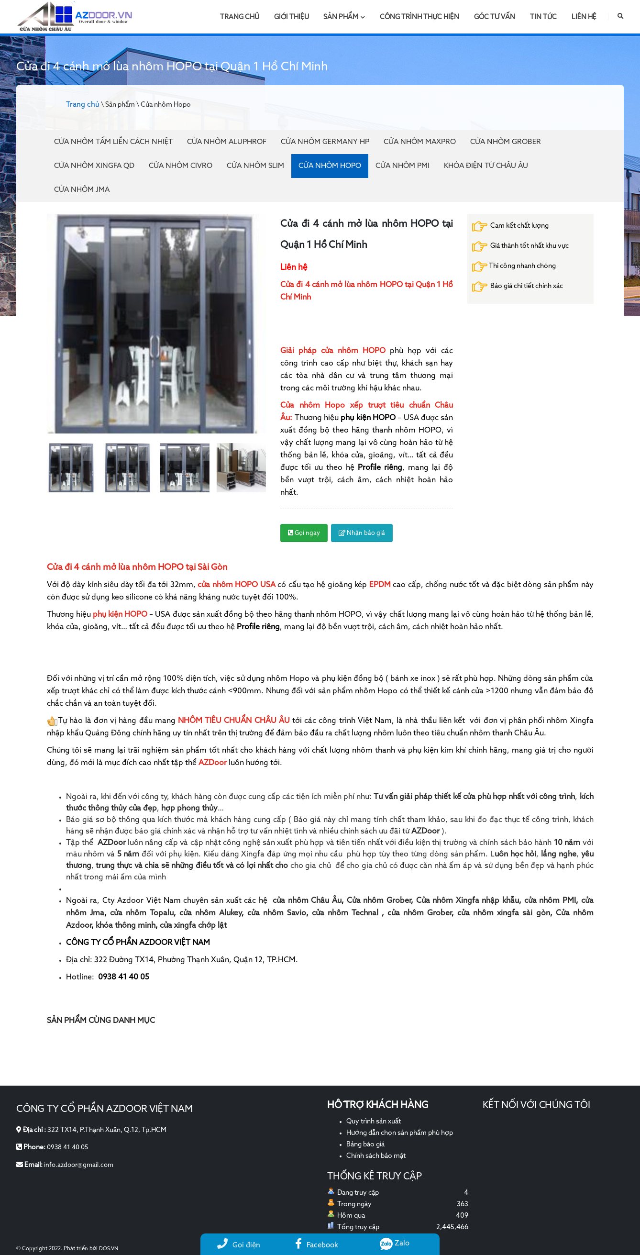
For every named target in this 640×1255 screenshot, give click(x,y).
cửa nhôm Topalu (142, 913)
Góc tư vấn (494, 17)
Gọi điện (238, 1245)
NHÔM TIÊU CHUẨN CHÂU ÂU (234, 721)
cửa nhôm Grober (419, 913)
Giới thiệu (291, 17)
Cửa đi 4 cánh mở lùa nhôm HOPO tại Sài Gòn (137, 567)
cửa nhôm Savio (276, 913)
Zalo (395, 1243)
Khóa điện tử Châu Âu (486, 165)
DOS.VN (109, 1249)
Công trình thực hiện (419, 17)
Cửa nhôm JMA (82, 189)
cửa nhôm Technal (345, 913)
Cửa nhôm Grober (505, 141)
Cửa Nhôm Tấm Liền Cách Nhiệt (113, 141)
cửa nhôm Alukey (210, 913)
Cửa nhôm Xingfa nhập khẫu (467, 901)
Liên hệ (584, 17)
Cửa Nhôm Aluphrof (226, 141)
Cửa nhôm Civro (180, 165)
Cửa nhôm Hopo (329, 165)
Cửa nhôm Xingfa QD (94, 165)
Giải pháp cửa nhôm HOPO (333, 351)
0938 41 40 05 (69, 1147)
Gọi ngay (304, 533)
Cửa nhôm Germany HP (325, 141)
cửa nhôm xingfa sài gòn (503, 913)
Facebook (316, 1245)
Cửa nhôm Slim (255, 165)
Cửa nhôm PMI (402, 165)
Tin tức (543, 17)
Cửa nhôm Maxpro (420, 141)
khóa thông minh (125, 926)
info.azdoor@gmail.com (80, 1164)
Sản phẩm (344, 17)
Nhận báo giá (362, 533)
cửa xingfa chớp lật (193, 926)
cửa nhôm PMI (550, 901)
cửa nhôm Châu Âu (307, 901)
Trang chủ (239, 17)
